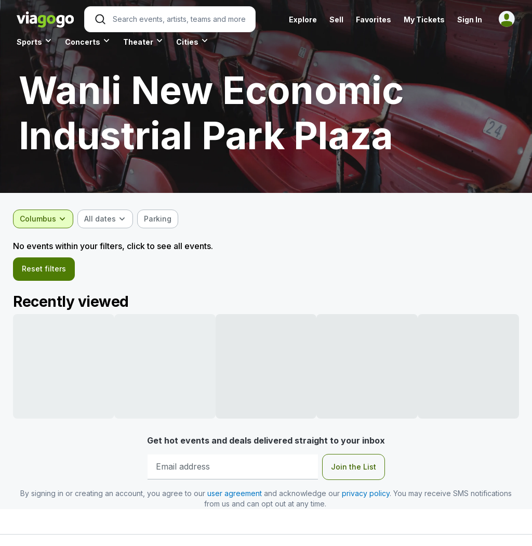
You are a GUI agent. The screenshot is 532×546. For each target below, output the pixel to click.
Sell (336, 19)
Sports (29, 41)
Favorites (373, 19)
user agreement (234, 494)
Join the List (353, 468)
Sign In (469, 19)
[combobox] (47, 219)
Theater (138, 41)
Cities (187, 41)
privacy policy (366, 494)
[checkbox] (161, 219)
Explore (303, 19)
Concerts (82, 41)
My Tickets (424, 19)
